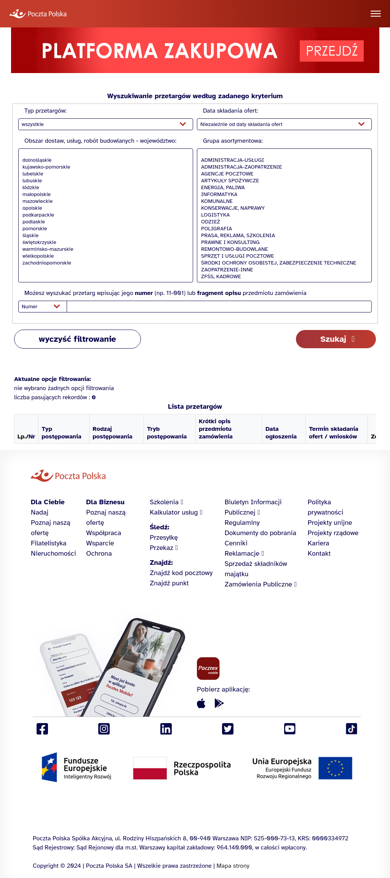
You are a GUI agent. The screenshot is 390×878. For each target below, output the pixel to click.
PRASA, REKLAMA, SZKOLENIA (282, 235)
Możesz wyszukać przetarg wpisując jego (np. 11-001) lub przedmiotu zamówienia (165, 293)
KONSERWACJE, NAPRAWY (282, 208)
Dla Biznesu (105, 502)
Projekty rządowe (333, 533)
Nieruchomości (53, 553)
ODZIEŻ (282, 221)
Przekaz (161, 547)
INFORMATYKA (282, 194)
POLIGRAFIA (282, 228)
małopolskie (104, 194)
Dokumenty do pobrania (260, 533)
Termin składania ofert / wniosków (333, 432)
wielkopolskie (104, 256)
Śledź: (159, 527)
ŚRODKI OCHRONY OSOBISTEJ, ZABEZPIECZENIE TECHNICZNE (282, 263)
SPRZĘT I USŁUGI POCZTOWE (282, 256)
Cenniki (236, 543)
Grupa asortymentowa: (232, 141)
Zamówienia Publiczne (258, 584)
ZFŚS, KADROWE (282, 276)
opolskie (104, 208)
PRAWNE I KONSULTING (282, 242)
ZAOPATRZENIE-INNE (282, 269)
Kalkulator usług (174, 512)
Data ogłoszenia (281, 432)
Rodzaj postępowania (112, 432)
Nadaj (39, 512)
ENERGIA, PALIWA (282, 187)
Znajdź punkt (169, 583)
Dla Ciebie (48, 502)
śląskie (104, 235)
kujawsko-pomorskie (104, 167)
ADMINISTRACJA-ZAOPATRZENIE (282, 167)
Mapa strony (232, 866)
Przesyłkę (164, 537)
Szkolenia (164, 502)
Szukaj (333, 339)
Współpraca (103, 533)
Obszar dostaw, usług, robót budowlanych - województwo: (100, 141)
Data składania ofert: (230, 111)
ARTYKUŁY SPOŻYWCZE (282, 180)
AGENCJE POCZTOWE (282, 174)
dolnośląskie (104, 160)
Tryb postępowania (167, 432)
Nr (32, 436)
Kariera (318, 543)
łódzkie (104, 187)
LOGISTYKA (282, 215)
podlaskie (104, 221)
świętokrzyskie (104, 242)
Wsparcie (100, 543)
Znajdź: (161, 562)
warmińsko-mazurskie (104, 249)
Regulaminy (242, 522)
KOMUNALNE (282, 201)
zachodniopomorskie (104, 263)
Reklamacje (242, 553)
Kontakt (319, 553)
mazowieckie (104, 201)
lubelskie (104, 174)
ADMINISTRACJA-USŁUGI (282, 160)
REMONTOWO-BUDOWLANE (282, 249)
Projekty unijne (330, 522)
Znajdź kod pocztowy (181, 573)
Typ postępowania (61, 432)
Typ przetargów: (45, 111)
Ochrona (99, 553)
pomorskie (104, 228)
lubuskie (104, 180)
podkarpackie (104, 215)
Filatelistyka (48, 543)
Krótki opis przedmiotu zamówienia (216, 428)
